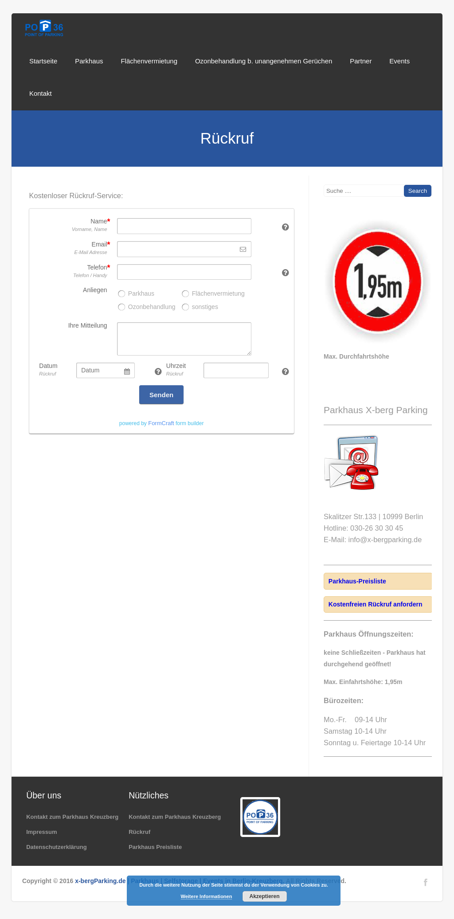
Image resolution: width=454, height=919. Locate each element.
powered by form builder (161, 423)
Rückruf (139, 832)
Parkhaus (89, 61)
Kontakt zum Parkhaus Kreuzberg (72, 816)
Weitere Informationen (206, 896)
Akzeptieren (264, 896)
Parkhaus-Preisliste (357, 581)
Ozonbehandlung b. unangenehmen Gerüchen (263, 61)
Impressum (41, 832)
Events (399, 61)
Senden (161, 395)
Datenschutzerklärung (56, 847)
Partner (361, 61)
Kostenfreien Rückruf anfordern (376, 604)
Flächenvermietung (149, 61)
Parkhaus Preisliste (155, 847)
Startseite (43, 61)
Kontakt (40, 93)
